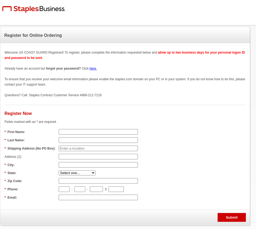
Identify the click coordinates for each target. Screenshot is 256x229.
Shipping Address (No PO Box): (31, 148)
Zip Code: (14, 181)
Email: (11, 197)
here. (93, 68)
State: (11, 173)
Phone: (12, 189)
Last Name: (15, 140)
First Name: (15, 132)
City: (10, 165)
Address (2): (14, 157)
